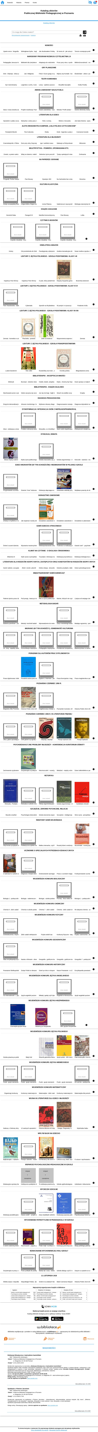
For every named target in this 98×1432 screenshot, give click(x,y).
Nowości (10, 2)
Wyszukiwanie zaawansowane (21, 35)
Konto (35, 2)
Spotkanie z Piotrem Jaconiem (18, 1388)
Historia (18, 2)
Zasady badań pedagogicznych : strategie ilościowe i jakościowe (26, 1297)
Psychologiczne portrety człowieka (19, 1294)
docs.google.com (32, 1378)
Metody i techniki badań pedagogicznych (20, 1292)
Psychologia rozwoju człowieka (18, 1299)
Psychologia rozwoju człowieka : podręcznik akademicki (50, 1299)
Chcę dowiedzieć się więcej (39, 1430)
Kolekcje (33, 35)
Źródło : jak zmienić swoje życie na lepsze (72, 1299)
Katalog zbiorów (49, 23)
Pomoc (27, 2)
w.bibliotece (52, 1331)
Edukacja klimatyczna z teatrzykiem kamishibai (24, 1355)
